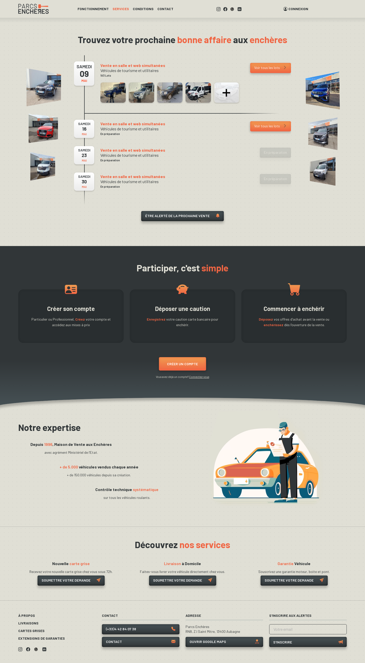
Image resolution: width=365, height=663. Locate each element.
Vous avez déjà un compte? (182, 376)
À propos (26, 615)
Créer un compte (182, 364)
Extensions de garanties (41, 638)
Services (121, 9)
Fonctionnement (93, 9)
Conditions (143, 9)
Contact (165, 9)
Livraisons (28, 623)
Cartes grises (31, 631)
